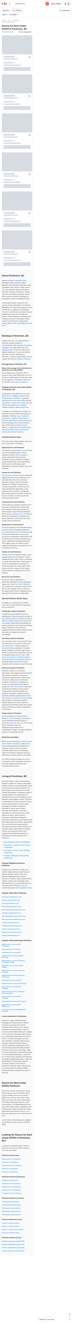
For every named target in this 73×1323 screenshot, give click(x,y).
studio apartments (24, 420)
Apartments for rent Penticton (11, 1159)
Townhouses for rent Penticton (11, 1165)
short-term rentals (16, 687)
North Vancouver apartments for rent (13, 910)
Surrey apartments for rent (10, 903)
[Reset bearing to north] (69, 1319)
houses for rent (10, 475)
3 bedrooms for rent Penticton (11, 1190)
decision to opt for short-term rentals (18, 698)
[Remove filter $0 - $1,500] (17, 15)
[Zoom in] (69, 1314)
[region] (53, 670)
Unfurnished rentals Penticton (11, 1205)
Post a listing (56, 4)
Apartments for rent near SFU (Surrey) (14, 983)
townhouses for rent (19, 514)
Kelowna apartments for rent (11, 929)
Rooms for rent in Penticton (20, 584)
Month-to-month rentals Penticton (13, 1229)
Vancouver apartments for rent (11, 897)
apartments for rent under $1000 (14, 400)
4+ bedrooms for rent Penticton (12, 1193)
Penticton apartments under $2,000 (13, 1247)
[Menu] (67, 4)
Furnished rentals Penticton (10, 1202)
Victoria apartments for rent (10, 935)
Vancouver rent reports (19, 382)
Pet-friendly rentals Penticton (11, 1208)
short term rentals (16, 432)
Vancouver (23, 394)
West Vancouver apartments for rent (13, 919)
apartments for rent (18, 450)
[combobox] (15, 4)
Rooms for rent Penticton (10, 1172)
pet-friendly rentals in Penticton (13, 618)
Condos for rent (7, 555)
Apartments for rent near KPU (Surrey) (14, 1001)
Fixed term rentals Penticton (11, 1233)
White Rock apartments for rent (12, 932)
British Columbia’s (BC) (18, 280)
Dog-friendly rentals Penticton (11, 1211)
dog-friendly (23, 621)
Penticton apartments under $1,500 (13, 1244)
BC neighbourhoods (24, 888)
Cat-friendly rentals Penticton (11, 1214)
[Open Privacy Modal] (9, 3)
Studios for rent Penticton (10, 1180)
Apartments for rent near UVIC (11, 980)
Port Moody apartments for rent (12, 926)
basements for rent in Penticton (16, 532)
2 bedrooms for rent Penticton (11, 1187)
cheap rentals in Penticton (11, 398)
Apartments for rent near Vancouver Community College (13, 961)
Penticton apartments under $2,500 (13, 1251)
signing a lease (7, 350)
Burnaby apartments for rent (11, 900)
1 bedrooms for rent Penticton (11, 1183)
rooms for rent (15, 723)
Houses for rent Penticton (10, 1168)
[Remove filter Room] (7, 15)
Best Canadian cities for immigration (17, 842)
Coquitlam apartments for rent (11, 913)
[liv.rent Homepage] (4, 3)
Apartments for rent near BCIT (11, 952)
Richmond (5, 396)
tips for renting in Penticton (21, 359)
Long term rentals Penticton (10, 1223)
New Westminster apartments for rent (14, 916)
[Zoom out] (69, 1317)
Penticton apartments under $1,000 (13, 1241)
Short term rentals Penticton (11, 1226)
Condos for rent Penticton (10, 1162)
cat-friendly (6, 623)
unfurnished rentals (12, 430)
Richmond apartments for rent (11, 906)
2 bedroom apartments (19, 418)
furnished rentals (24, 427)
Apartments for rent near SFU (11, 949)
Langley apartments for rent (10, 922)
